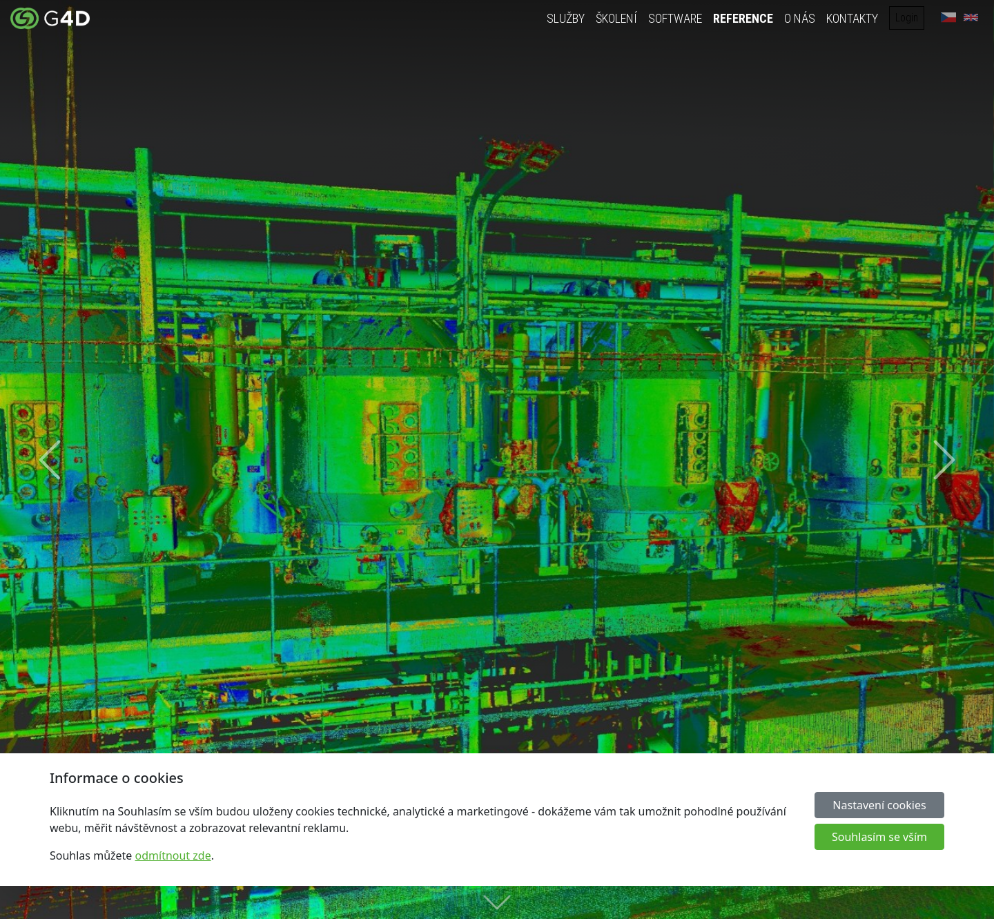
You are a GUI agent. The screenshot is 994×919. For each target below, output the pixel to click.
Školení (616, 18)
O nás (799, 18)
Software (675, 18)
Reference (743, 18)
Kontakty (852, 18)
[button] (49, 459)
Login (906, 17)
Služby (566, 18)
